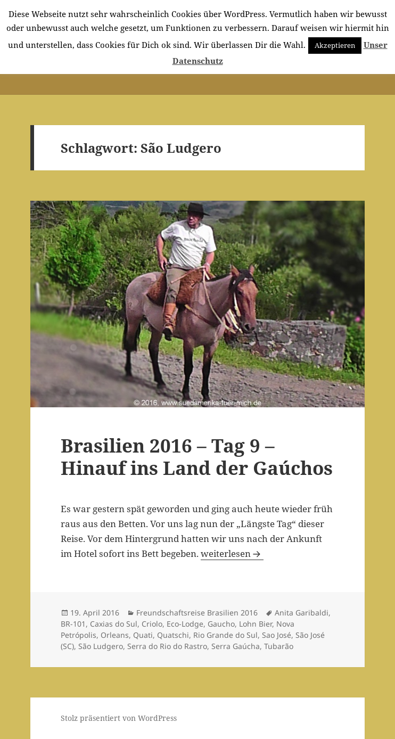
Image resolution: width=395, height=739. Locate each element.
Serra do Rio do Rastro (167, 646)
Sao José (276, 635)
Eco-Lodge (185, 624)
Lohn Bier (255, 624)
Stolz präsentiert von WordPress (119, 718)
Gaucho (221, 624)
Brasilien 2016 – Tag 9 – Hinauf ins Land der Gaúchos (197, 456)
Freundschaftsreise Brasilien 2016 (197, 612)
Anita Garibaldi (301, 612)
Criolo (152, 624)
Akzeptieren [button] (335, 45)
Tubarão (278, 646)
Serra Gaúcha (235, 646)
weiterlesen (232, 553)
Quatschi (173, 635)
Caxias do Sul (113, 624)
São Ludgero (100, 646)
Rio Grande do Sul (225, 635)
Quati (143, 635)
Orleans (115, 635)
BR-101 (73, 624)
